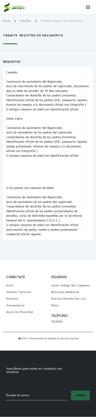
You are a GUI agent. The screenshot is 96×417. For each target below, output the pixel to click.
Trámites (25, 20)
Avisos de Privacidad (19, 312)
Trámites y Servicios (18, 292)
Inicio (6, 20)
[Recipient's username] (36, 395)
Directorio (12, 298)
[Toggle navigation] (88, 7)
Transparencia (15, 305)
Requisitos (11, 62)
